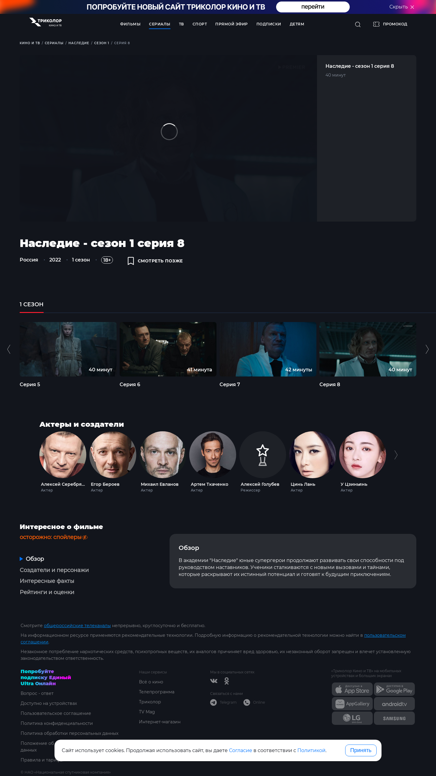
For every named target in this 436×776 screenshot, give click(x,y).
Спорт (200, 24)
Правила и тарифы (42, 760)
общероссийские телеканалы (77, 625)
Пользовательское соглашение (56, 713)
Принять (361, 750)
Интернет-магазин (159, 722)
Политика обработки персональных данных (69, 733)
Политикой (311, 750)
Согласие (240, 750)
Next (396, 460)
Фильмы (130, 24)
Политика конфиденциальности (57, 723)
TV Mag (147, 712)
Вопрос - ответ (37, 693)
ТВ (181, 24)
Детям (297, 24)
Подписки (268, 24)
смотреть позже (155, 261)
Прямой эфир (231, 24)
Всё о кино (151, 682)
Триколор (150, 702)
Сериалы (159, 24)
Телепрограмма (156, 692)
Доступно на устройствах (49, 703)
